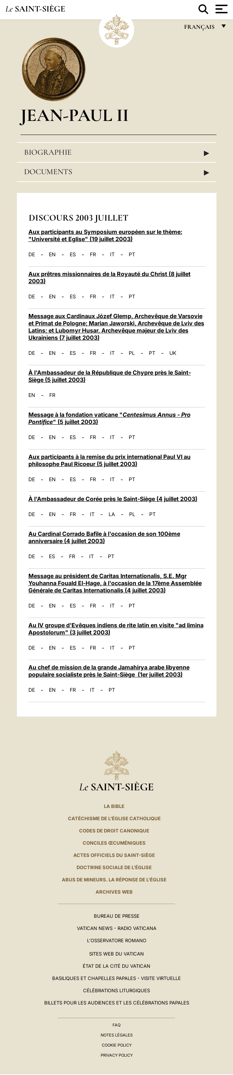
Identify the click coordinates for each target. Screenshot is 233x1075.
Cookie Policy (117, 1045)
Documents (116, 172)
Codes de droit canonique (114, 831)
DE (31, 254)
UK (172, 353)
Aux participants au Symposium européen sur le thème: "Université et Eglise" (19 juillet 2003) (105, 235)
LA (112, 514)
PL (132, 353)
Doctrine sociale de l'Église (114, 867)
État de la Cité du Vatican (116, 966)
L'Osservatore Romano (116, 940)
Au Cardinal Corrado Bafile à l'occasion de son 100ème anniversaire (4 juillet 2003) (104, 537)
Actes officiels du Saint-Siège (114, 855)
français (200, 28)
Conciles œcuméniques (114, 843)
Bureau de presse (117, 916)
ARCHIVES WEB (114, 892)
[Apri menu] (221, 9)
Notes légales (117, 1035)
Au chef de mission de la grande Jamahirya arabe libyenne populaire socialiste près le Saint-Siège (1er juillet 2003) (108, 671)
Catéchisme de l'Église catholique (114, 818)
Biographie (116, 152)
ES (73, 254)
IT (112, 254)
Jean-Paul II (74, 115)
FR (93, 254)
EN (52, 254)
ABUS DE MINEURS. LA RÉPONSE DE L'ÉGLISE (114, 879)
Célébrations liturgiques (116, 990)
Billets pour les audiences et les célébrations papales (116, 1003)
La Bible (114, 806)
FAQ (116, 1024)
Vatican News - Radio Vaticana (116, 928)
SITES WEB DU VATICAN (116, 954)
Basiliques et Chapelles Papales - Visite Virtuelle (116, 978)
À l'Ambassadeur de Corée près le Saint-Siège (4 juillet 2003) (112, 498)
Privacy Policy (117, 1055)
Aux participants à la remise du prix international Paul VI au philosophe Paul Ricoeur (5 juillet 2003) (109, 460)
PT (132, 254)
